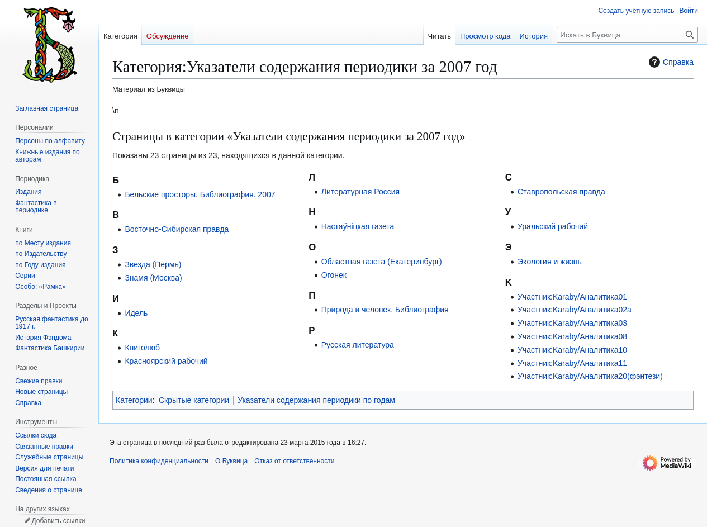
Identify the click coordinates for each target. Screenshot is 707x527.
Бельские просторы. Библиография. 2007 (200, 194)
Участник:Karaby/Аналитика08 (572, 336)
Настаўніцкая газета (358, 226)
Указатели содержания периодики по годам (316, 400)
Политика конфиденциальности (159, 461)
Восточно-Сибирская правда (177, 229)
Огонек (334, 274)
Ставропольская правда (561, 191)
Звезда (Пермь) (153, 264)
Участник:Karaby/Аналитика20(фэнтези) (590, 376)
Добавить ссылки (58, 521)
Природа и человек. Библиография (385, 309)
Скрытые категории (194, 400)
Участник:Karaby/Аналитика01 (572, 296)
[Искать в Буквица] (627, 35)
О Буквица (231, 461)
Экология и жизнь (550, 261)
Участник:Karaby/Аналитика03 (572, 323)
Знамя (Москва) (153, 277)
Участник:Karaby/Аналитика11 (572, 363)
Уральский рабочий (553, 226)
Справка (670, 62)
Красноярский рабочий (166, 361)
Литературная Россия (360, 191)
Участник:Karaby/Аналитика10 (572, 349)
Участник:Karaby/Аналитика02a (575, 309)
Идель (136, 312)
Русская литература (357, 344)
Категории (134, 400)
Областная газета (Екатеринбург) (381, 261)
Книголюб (142, 347)
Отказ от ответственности (294, 461)
